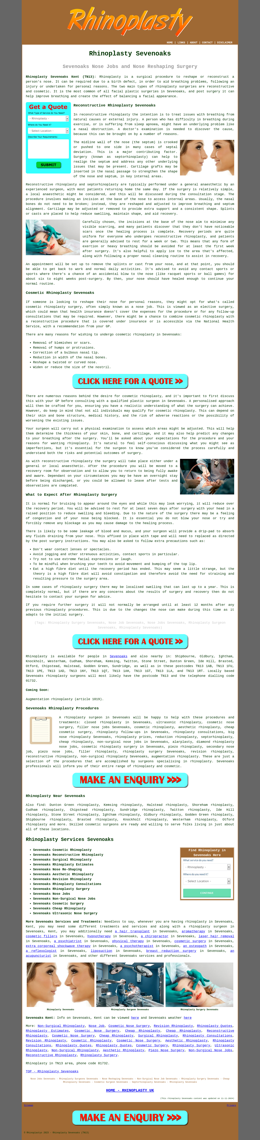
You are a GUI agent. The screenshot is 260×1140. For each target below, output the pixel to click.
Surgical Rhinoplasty (158, 1036)
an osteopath (195, 946)
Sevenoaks (118, 656)
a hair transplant (132, 931)
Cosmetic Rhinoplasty (91, 1040)
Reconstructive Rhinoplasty (51, 1055)
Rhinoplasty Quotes (214, 1026)
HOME (170, 42)
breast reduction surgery (171, 951)
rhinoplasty (166, 86)
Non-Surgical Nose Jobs (210, 1050)
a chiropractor (154, 936)
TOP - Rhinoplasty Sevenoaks (52, 1071)
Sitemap (28, 1105)
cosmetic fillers (41, 936)
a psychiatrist (68, 941)
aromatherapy (193, 931)
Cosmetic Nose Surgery (129, 1026)
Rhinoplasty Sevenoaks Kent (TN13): (61, 77)
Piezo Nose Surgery (166, 1050)
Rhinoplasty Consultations (207, 1036)
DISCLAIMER (224, 42)
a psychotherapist (136, 946)
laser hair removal (216, 936)
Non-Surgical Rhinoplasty (61, 1026)
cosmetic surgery (190, 941)
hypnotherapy (99, 936)
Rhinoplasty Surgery (191, 1045)
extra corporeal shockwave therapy (58, 946)
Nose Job (96, 1026)
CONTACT (207, 42)
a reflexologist (41, 951)
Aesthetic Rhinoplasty (186, 1040)
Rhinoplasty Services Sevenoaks (70, 839)
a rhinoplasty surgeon (205, 926)
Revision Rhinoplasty (173, 1026)
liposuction (101, 951)
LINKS (181, 42)
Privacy (231, 1105)
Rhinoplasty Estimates (47, 1031)
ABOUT (194, 42)
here (135, 1018)
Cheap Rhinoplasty (142, 1031)
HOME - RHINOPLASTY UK (130, 1090)
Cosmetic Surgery (152, 1045)
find (40, 805)
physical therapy (128, 941)
